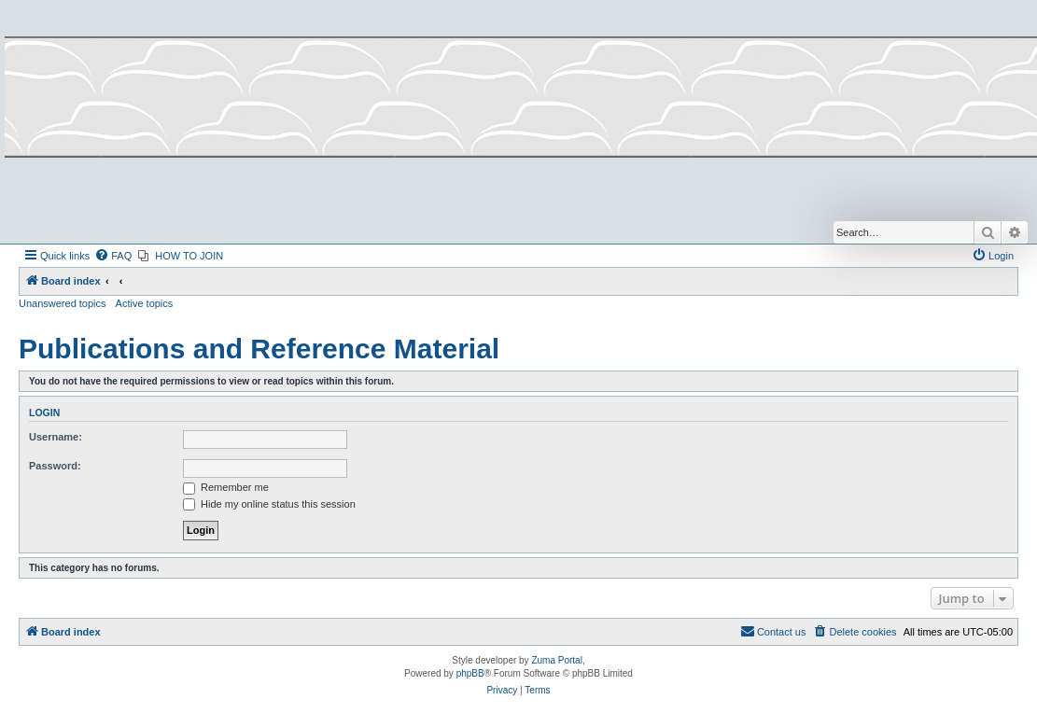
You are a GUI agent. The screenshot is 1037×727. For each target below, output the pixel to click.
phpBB (470, 673)
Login (44, 412)
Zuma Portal (556, 660)
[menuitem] (113, 256)
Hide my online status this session (269, 504)
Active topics (145, 303)
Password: (55, 465)
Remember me (226, 487)
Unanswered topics (62, 303)
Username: (55, 436)
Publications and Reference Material (259, 348)
